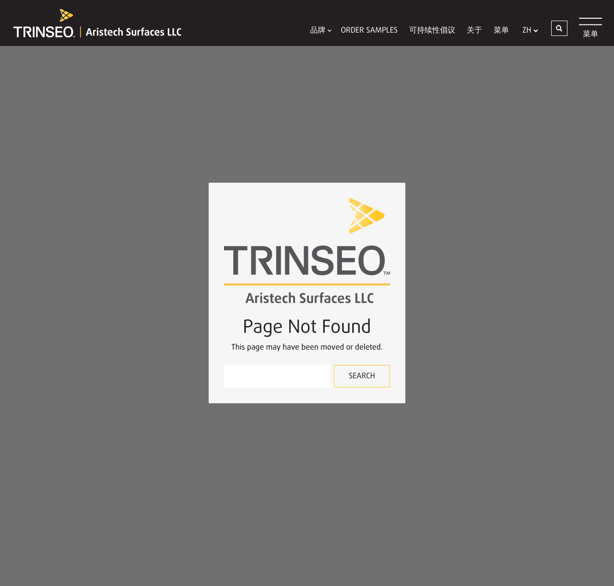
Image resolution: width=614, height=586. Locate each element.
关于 (474, 31)
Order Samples (369, 31)
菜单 (501, 31)
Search (362, 376)
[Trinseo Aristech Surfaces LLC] (92, 23)
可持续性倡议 (432, 31)
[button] (559, 28)
